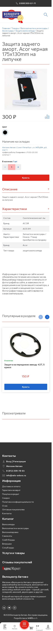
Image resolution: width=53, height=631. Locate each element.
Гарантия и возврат (11, 488)
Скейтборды (8, 537)
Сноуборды (8, 545)
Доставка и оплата (11, 484)
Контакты (7, 511)
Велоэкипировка (10, 529)
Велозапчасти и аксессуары (15, 526)
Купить (25, 177)
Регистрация (19, 459)
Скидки (6, 495)
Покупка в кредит (10, 491)
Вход (8, 459)
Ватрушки (7, 541)
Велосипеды (8, 522)
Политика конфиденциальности (18, 499)
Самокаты (7, 533)
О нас (5, 503)
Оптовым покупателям (13, 507)
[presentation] (40, 317)
